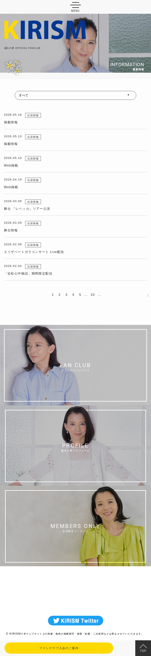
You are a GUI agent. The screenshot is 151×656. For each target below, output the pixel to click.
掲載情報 (11, 122)
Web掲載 (11, 165)
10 (92, 295)
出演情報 (33, 115)
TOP (143, 648)
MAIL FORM (75, 597)
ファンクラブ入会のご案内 (58, 648)
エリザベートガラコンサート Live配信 (34, 252)
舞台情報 (11, 230)
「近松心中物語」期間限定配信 (28, 273)
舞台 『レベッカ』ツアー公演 (27, 208)
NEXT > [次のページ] (148, 294)
